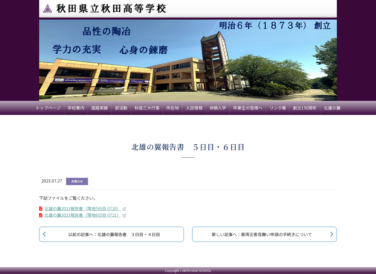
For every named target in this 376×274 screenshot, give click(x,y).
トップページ (48, 108)
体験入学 (217, 108)
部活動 (121, 108)
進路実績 (99, 108)
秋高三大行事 (147, 108)
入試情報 (194, 108)
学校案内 (76, 108)
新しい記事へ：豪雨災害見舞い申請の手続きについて (262, 234)
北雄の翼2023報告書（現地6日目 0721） (82, 215)
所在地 (172, 108)
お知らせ (77, 181)
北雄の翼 (332, 108)
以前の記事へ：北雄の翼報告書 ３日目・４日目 (114, 234)
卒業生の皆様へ (247, 108)
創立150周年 (305, 108)
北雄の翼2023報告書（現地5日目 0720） (82, 208)
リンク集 (277, 108)
